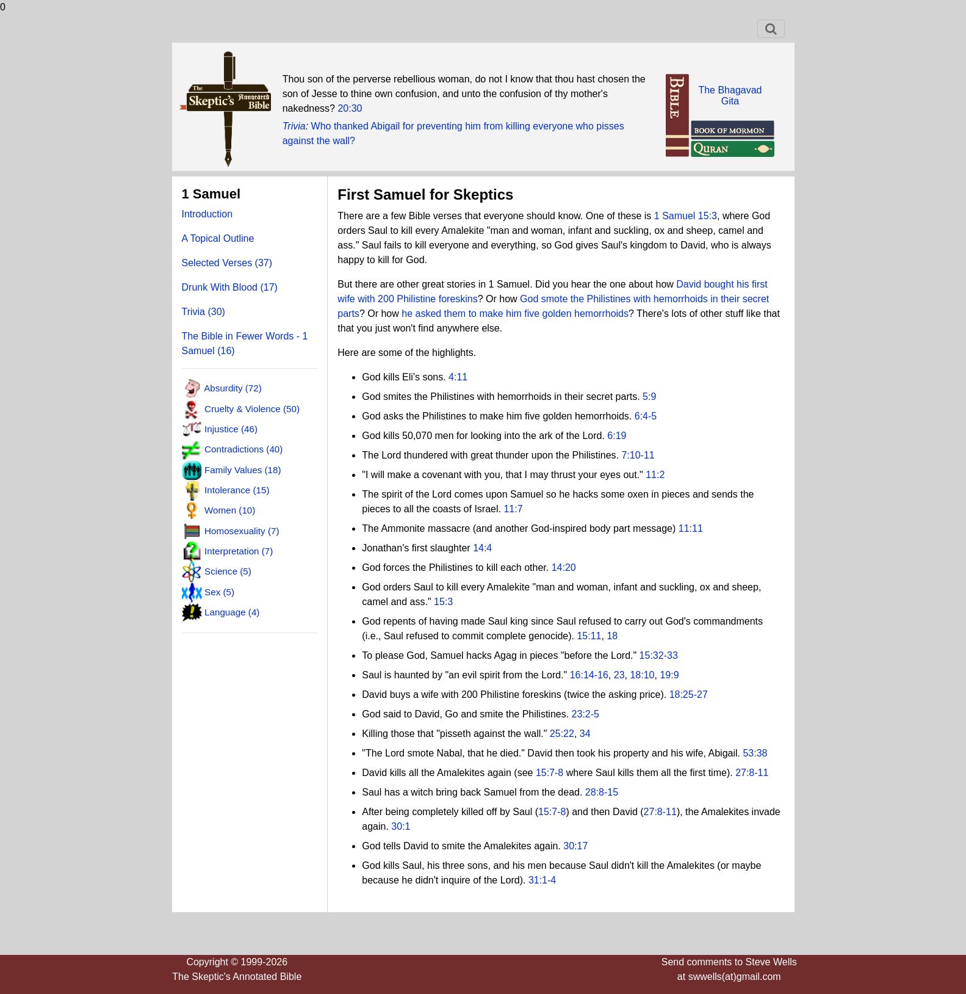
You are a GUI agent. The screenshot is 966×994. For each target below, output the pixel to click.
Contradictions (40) (243, 449)
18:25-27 (688, 694)
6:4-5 (646, 416)
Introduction (207, 214)
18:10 (642, 675)
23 (619, 675)
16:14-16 (589, 675)
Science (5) (227, 571)
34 (585, 733)
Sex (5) (219, 591)
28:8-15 (601, 792)
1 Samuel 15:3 (685, 216)
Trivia (294, 126)
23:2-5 (585, 714)
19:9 (669, 675)
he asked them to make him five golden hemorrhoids (515, 313)
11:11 (691, 528)
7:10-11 (637, 455)
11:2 (655, 475)
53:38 (755, 753)
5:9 (649, 396)
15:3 (443, 602)
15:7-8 (549, 772)
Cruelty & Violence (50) (252, 408)
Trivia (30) (203, 312)
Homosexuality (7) (241, 530)
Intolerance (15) (236, 490)
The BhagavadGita (730, 95)
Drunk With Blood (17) (230, 287)
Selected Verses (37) (227, 263)
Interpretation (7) (238, 551)
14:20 (564, 567)
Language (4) (231, 612)
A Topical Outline (218, 238)
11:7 (512, 509)
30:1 (400, 826)
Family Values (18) (242, 469)
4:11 (458, 377)
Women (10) (229, 510)
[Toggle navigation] (771, 29)
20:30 (349, 108)
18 (612, 636)
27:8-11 (751, 772)
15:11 (589, 636)
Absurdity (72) (233, 388)
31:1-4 (542, 880)
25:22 (562, 733)
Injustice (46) (231, 429)
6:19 (616, 435)
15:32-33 (659, 655)
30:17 (575, 846)
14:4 (482, 548)
